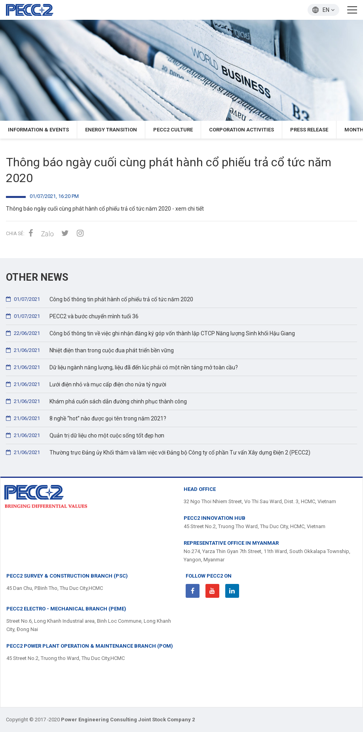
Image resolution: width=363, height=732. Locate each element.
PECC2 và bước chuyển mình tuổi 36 (72, 316)
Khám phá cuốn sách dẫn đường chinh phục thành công (96, 401)
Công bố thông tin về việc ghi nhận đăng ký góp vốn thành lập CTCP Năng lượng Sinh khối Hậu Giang (150, 333)
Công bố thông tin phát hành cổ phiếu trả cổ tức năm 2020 (99, 299)
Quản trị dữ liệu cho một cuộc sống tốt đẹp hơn (85, 435)
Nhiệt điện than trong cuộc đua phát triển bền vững (90, 350)
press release (309, 130)
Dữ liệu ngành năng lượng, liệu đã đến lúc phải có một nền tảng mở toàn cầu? (122, 367)
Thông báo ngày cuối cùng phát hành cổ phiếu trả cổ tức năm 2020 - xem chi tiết (105, 208)
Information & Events (38, 130)
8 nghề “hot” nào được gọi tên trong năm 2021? (86, 418)
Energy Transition (111, 130)
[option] (181, 70)
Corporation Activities (241, 130)
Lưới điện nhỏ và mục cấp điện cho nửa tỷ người (86, 384)
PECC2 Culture (173, 130)
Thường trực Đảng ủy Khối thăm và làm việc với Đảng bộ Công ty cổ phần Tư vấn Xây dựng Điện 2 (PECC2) (158, 452)
